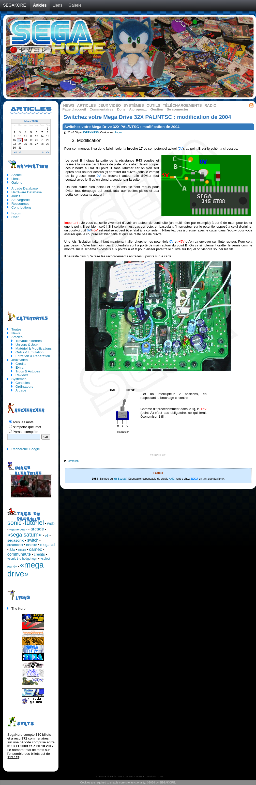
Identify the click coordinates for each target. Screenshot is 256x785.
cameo (35, 549)
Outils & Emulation (30, 352)
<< (15, 152)
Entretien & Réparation (33, 356)
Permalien (71, 461)
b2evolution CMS (154, 776)
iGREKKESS (91, 132)
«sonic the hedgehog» (22, 558)
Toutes (16, 329)
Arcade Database (24, 188)
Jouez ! (16, 196)
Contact (100, 776)
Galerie (75, 5)
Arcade (21, 390)
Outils (153, 105)
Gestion (156, 109)
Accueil (16, 175)
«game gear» (18, 529)
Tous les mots (23, 422)
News (68, 105)
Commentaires (101, 109)
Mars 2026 (31, 121)
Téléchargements (182, 105)
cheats (22, 549)
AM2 (171, 478)
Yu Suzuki (119, 478)
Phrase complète (25, 432)
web (50, 523)
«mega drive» (25, 569)
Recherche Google (25, 449)
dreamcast (15, 545)
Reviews (22, 375)
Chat (15, 217)
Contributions (21, 207)
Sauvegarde (20, 200)
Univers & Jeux (27, 345)
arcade (37, 528)
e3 (47, 535)
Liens (57, 5)
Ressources (20, 204)
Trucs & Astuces (28, 371)
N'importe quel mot (27, 427)
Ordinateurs (24, 386)
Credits (21, 364)
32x (12, 550)
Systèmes (134, 105)
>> (47, 152)
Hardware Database (26, 192)
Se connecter (177, 109)
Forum (16, 213)
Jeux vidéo (109, 105)
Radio (210, 105)
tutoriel (34, 522)
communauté (19, 554)
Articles (39, 5)
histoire (31, 545)
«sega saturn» (24, 535)
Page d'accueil (74, 109)
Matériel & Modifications (34, 348)
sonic (14, 522)
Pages (118, 132)
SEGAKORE (14, 5)
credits (39, 554)
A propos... (138, 109)
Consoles (23, 383)
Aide (109, 776)
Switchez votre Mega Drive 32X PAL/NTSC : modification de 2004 (121, 127)
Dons (121, 109)
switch (32, 540)
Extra (19, 367)
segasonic (15, 540)
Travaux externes (29, 341)
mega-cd (47, 545)
